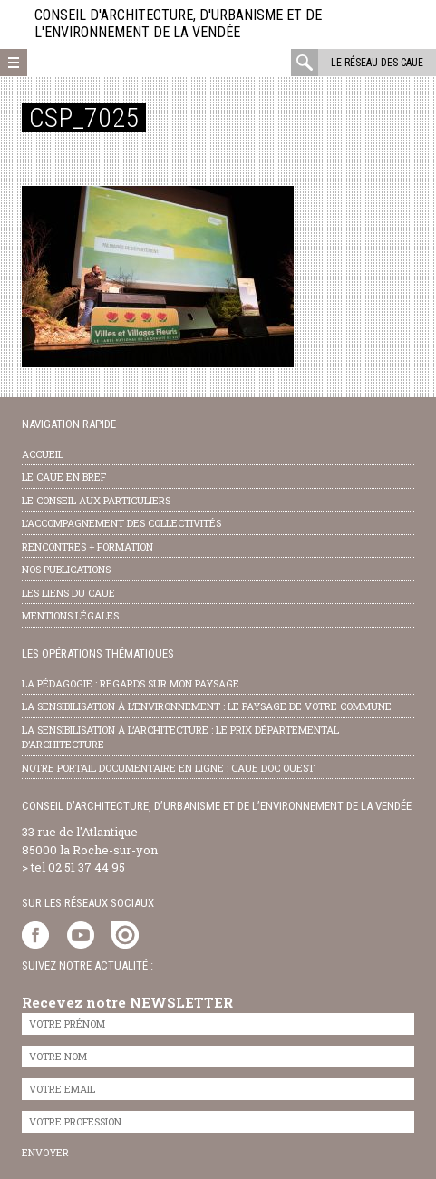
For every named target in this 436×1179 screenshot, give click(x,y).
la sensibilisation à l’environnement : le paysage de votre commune (207, 706)
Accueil (42, 454)
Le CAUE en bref (64, 476)
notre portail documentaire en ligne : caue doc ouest (168, 768)
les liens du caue (68, 592)
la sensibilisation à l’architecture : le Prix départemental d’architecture (180, 737)
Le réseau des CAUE (377, 62)
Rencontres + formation (87, 546)
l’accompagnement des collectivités (121, 523)
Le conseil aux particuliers (96, 500)
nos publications (66, 569)
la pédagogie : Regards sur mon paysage (130, 683)
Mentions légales (70, 615)
